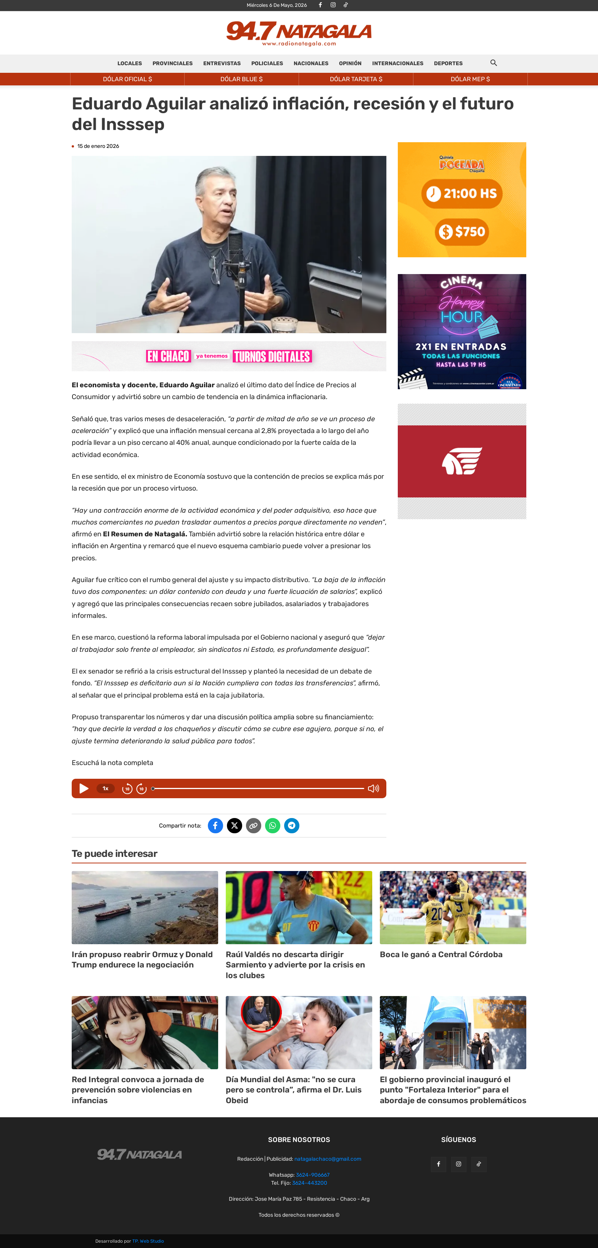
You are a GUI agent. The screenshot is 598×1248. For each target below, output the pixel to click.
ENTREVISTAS (222, 63)
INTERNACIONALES (397, 63)
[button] (493, 64)
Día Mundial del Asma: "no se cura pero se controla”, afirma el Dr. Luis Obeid (294, 1090)
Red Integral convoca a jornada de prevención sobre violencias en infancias (138, 1090)
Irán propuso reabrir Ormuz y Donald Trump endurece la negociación (142, 959)
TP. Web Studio (148, 1241)
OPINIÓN (350, 63)
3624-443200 (309, 1183)
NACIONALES (311, 63)
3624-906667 (313, 1175)
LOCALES (129, 63)
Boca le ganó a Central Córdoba (441, 954)
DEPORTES (448, 63)
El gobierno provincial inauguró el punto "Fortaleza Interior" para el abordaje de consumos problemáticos (453, 1090)
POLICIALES (267, 63)
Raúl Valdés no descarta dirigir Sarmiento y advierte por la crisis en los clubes (295, 965)
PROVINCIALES (173, 63)
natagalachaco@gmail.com (327, 1159)
